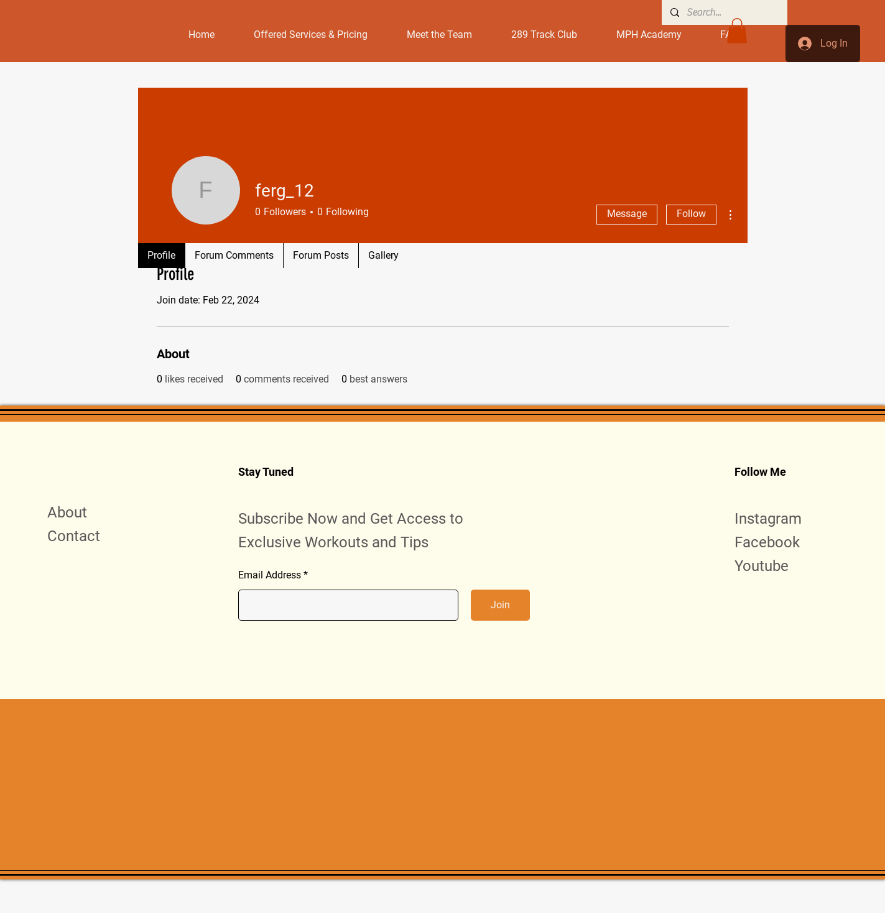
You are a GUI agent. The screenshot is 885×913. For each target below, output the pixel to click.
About (67, 512)
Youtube (761, 566)
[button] (737, 31)
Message (627, 214)
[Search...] (724, 12)
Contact (73, 536)
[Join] (500, 605)
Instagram (768, 518)
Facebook (767, 542)
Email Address (269, 575)
